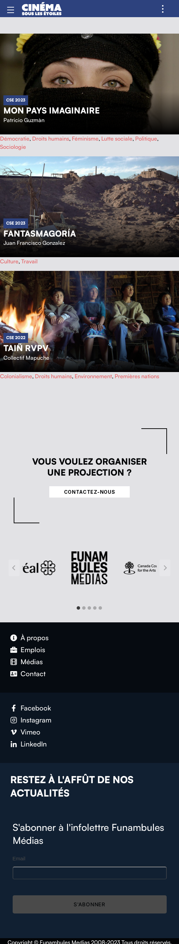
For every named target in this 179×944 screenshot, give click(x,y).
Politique (146, 138)
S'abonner (89, 904)
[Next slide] (164, 568)
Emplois (33, 649)
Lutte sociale (116, 138)
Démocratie (14, 138)
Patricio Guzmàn (23, 120)
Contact (33, 673)
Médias (32, 661)
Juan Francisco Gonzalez (34, 242)
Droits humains (50, 138)
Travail (29, 261)
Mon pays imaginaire (51, 110)
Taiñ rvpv (26, 348)
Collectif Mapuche (26, 357)
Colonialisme (16, 376)
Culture (9, 261)
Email (19, 858)
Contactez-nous (89, 492)
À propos (35, 637)
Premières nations (137, 376)
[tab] (78, 608)
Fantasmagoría (39, 233)
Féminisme (85, 138)
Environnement (93, 376)
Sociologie (13, 146)
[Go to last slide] (14, 568)
